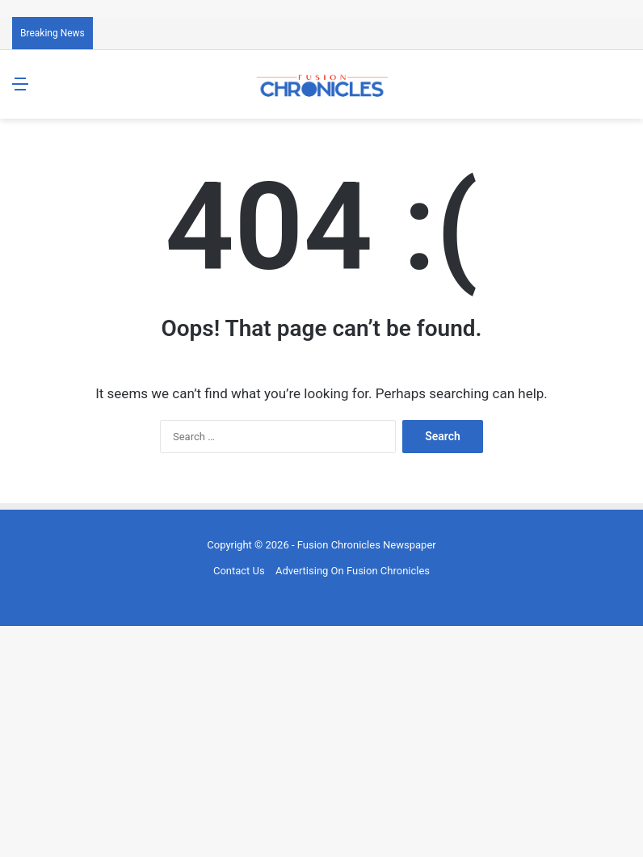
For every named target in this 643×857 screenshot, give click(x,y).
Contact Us (239, 571)
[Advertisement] (321, 739)
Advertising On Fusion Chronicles (352, 571)
